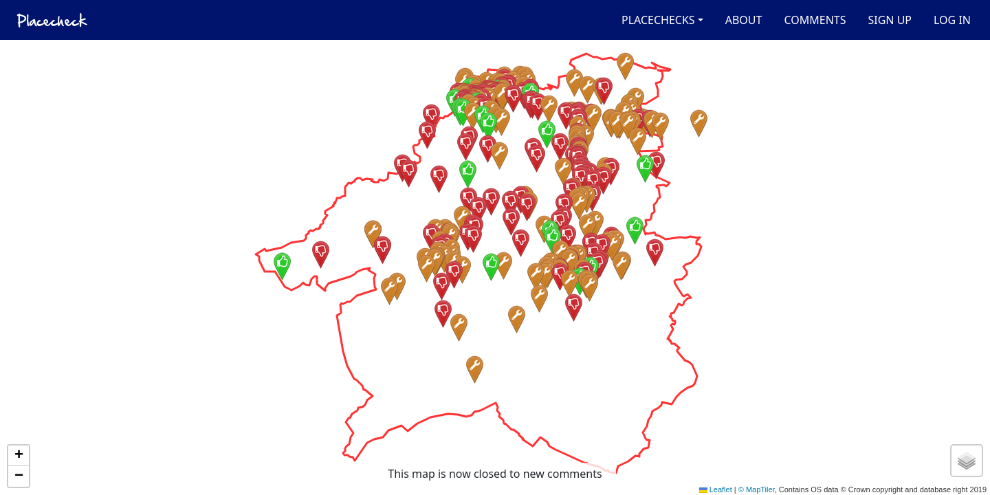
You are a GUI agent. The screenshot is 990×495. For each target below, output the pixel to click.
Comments (815, 20)
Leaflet (715, 489)
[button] (462, 220)
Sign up (890, 20)
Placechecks (658, 20)
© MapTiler (756, 489)
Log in (952, 20)
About (743, 20)
